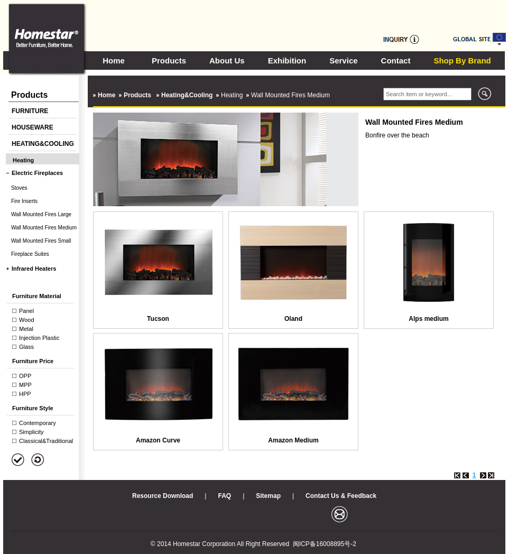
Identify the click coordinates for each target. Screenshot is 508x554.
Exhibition (287, 60)
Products (169, 60)
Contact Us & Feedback (341, 496)
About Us (227, 60)
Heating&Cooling (187, 95)
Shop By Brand (462, 60)
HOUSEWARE (32, 127)
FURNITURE (30, 111)
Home (114, 60)
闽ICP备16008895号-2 (324, 544)
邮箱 (339, 513)
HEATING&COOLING (43, 143)
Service (343, 60)
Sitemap (268, 496)
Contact (396, 60)
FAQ (224, 496)
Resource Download (162, 496)
